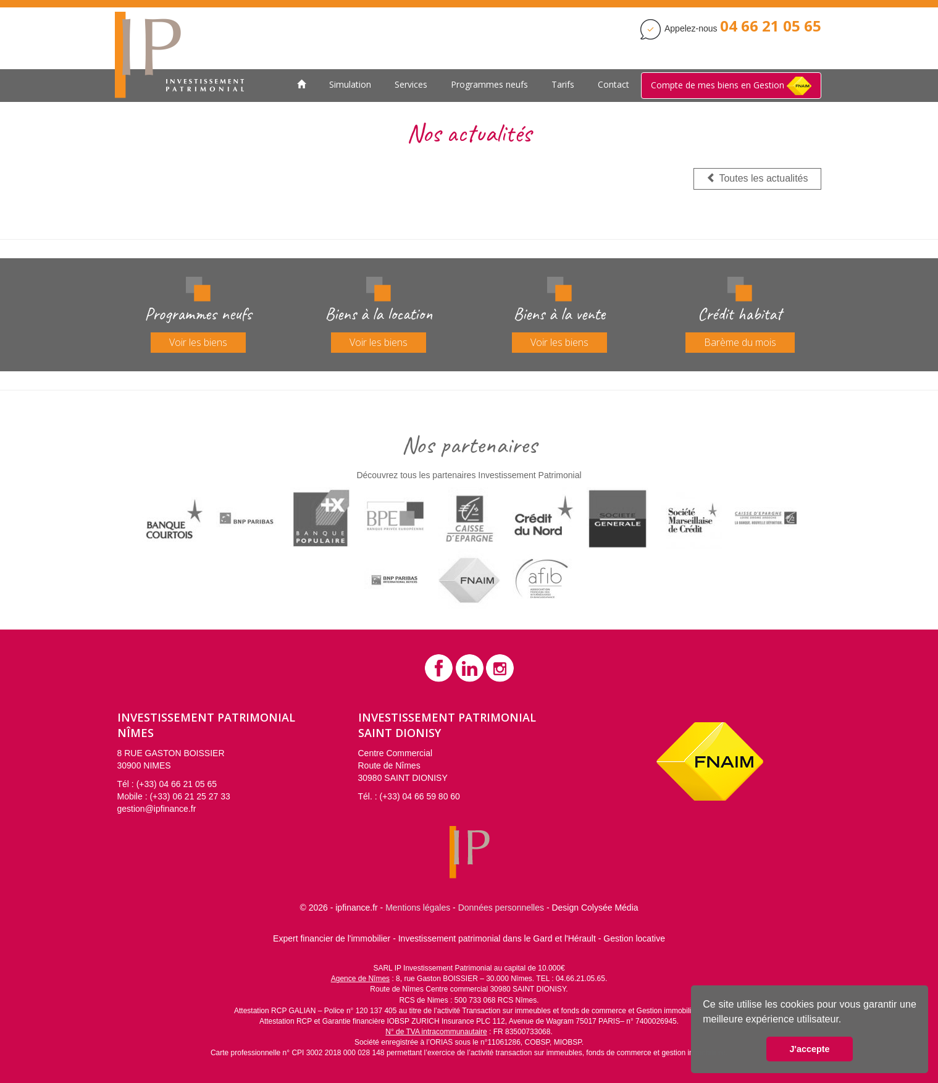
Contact (613, 84)
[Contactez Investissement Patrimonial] (770, 28)
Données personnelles (501, 907)
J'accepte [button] (809, 1049)
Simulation (350, 84)
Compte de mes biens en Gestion (731, 86)
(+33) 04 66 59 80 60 (420, 796)
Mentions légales (417, 907)
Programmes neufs (489, 84)
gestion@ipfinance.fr (156, 809)
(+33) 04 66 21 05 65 (176, 784)
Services (411, 84)
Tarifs (562, 84)
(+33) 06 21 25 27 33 (189, 796)
